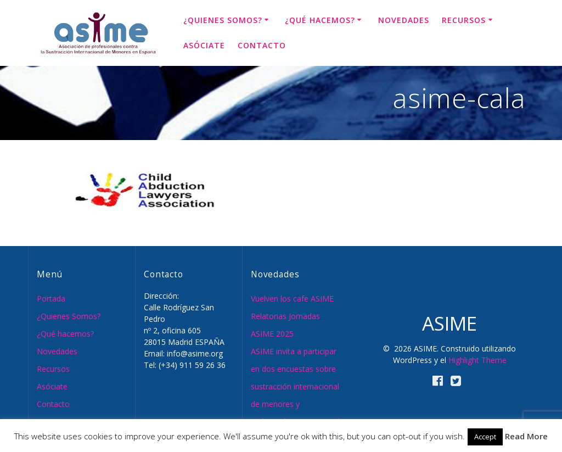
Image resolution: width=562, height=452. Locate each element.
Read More (526, 436)
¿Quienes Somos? (222, 20)
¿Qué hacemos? (320, 20)
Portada (51, 298)
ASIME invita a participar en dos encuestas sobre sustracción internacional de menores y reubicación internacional (295, 386)
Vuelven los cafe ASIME (292, 298)
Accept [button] (485, 437)
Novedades (403, 20)
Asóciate (204, 45)
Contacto (262, 45)
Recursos (464, 20)
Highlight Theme (477, 360)
